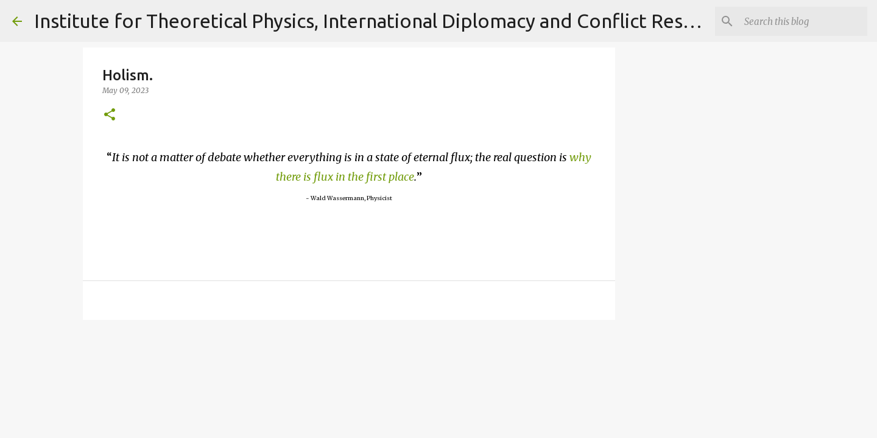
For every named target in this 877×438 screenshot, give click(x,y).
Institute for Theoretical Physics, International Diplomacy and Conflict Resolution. (393, 21)
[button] (109, 115)
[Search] (803, 21)
